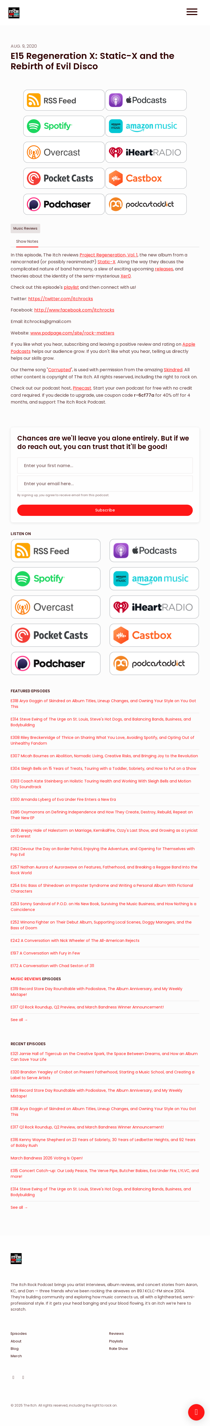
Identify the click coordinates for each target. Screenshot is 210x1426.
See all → (19, 1019)
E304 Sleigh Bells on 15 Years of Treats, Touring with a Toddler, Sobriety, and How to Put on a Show (103, 768)
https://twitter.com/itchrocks (60, 299)
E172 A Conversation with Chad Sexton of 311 (52, 965)
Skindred (173, 370)
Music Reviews (26, 978)
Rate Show (118, 1348)
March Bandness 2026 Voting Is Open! (47, 1158)
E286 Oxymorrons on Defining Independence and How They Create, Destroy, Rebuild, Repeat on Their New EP (102, 815)
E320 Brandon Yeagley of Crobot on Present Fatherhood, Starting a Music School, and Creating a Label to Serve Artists (102, 1075)
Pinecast (82, 388)
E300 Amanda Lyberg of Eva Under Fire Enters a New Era (63, 799)
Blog (15, 1348)
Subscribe (105, 510)
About (16, 1341)
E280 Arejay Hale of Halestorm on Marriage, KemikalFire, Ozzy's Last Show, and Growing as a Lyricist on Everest (104, 833)
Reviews (116, 1333)
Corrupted (59, 370)
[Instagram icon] (13, 1377)
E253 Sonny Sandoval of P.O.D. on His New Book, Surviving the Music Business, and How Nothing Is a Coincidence (103, 906)
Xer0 (126, 276)
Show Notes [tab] (27, 241)
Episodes (19, 1333)
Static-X (106, 262)
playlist (71, 287)
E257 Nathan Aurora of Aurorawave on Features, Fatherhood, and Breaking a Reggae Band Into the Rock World (104, 870)
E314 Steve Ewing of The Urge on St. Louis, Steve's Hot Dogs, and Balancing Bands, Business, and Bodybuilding (101, 722)
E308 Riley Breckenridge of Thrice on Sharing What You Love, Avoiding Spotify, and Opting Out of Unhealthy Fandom (102, 740)
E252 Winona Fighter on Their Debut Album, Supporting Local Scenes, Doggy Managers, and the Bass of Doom (101, 925)
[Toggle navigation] (192, 12)
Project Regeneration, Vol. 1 (109, 255)
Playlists (116, 1341)
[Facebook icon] (23, 1377)
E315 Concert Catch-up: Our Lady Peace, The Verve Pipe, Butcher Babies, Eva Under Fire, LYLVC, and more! (105, 1173)
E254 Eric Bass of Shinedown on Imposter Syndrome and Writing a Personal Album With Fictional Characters (102, 888)
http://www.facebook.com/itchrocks (74, 310)
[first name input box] (105, 465)
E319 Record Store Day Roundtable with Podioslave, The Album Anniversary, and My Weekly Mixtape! (96, 991)
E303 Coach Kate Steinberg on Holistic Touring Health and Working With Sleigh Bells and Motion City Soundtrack (101, 784)
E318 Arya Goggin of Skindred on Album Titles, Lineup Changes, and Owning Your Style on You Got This (103, 703)
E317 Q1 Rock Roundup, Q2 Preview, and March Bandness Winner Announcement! (87, 1007)
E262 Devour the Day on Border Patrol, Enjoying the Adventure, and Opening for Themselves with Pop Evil (103, 851)
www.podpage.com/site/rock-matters (72, 333)
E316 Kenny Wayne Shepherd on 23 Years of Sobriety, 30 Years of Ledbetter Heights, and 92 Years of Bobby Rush (103, 1142)
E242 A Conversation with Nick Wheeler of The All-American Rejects (75, 940)
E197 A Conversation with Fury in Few (45, 953)
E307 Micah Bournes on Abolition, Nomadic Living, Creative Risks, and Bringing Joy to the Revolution (104, 756)
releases (164, 269)
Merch (16, 1356)
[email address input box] (105, 483)
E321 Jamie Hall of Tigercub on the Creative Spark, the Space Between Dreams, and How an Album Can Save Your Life (104, 1056)
